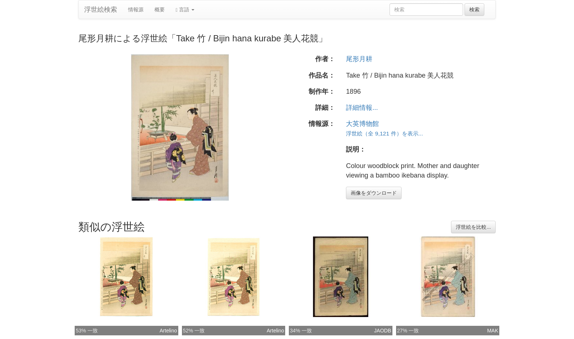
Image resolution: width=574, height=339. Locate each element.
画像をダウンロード (374, 193)
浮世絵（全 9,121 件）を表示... (384, 133)
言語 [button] (185, 10)
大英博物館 (362, 123)
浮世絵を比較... (473, 227)
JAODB (382, 331)
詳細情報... (362, 107)
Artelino (168, 331)
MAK (492, 331)
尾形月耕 (359, 59)
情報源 (136, 9)
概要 (159, 9)
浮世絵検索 (100, 9)
